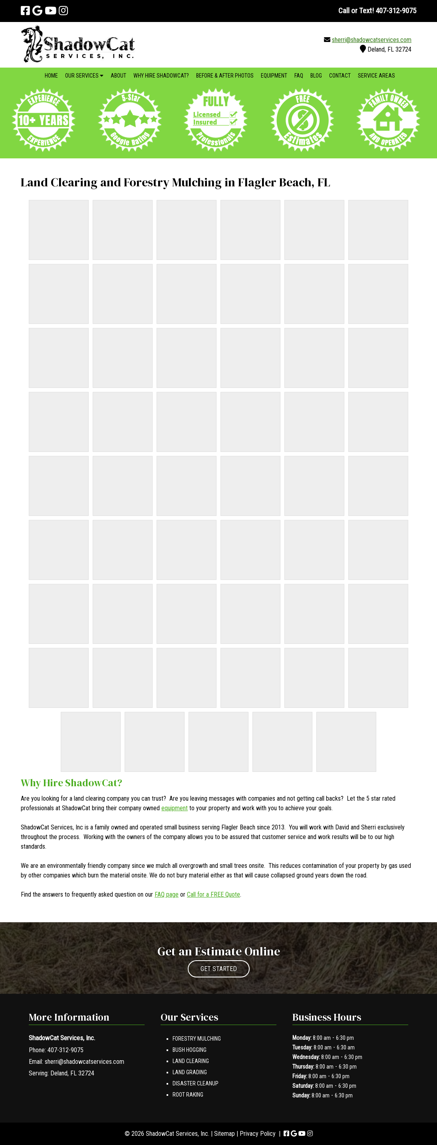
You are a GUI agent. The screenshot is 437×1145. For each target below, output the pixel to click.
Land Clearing (191, 1061)
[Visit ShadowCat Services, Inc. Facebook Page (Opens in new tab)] (25, 11)
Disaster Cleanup (195, 1083)
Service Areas (376, 75)
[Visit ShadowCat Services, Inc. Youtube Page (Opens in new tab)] (50, 11)
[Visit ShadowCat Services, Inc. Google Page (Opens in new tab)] (37, 11)
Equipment (274, 75)
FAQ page (167, 894)
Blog (316, 75)
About (118, 75)
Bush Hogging (190, 1050)
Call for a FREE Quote (213, 894)
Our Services (84, 75)
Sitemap (224, 1133)
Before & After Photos (225, 75)
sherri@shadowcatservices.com (371, 40)
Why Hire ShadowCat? (161, 75)
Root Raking (188, 1094)
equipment (174, 808)
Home (51, 75)
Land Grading (190, 1072)
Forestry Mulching (197, 1038)
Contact (340, 75)
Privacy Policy (258, 1133)
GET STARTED (219, 969)
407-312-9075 (65, 1050)
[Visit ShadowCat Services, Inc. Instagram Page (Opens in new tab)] (63, 11)
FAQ (298, 75)
